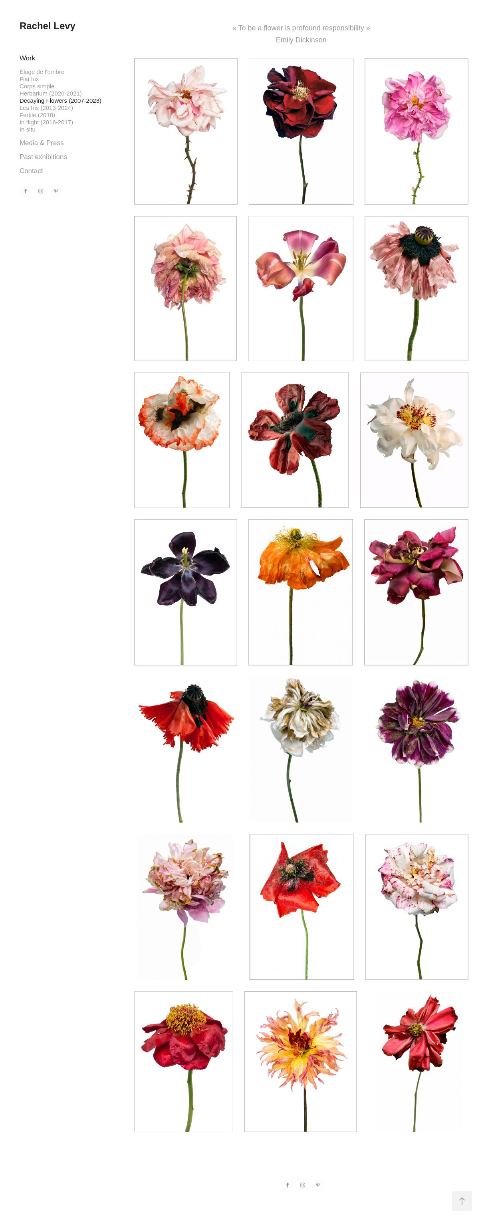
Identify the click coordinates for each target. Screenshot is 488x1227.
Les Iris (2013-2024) (46, 107)
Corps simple (37, 86)
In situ (28, 129)
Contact (31, 171)
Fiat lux (29, 79)
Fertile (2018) (37, 115)
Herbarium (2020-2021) (51, 93)
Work (27, 58)
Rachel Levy (47, 25)
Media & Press (42, 143)
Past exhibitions (43, 157)
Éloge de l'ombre (42, 71)
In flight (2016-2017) (46, 122)
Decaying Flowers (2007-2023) (60, 100)
